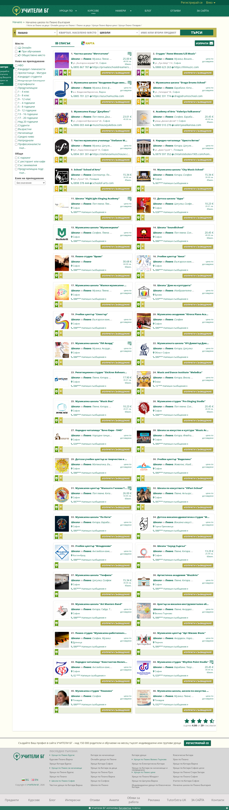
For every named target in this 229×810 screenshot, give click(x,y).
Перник (159, 642)
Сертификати (25, 84)
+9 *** (171, 385)
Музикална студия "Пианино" (94, 690)
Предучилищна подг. (29, 169)
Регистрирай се (192, 2)
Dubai (158, 381)
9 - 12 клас (23, 99)
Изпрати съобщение (116, 72)
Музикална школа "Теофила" (94, 575)
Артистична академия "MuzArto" (178, 575)
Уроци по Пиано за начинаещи (67, 768)
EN (34, 779)
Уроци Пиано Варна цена (104, 25)
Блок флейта (108, 87)
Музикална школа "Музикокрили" (97, 227)
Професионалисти (28, 144)
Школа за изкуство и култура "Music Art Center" (187, 430)
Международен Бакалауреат (30, 80)
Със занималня (26, 165)
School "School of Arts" (87, 169)
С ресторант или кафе (30, 161)
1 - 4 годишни (25, 103)
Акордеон (107, 348)
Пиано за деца (83, 25)
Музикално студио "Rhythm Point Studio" (183, 662)
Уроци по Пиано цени (144, 772)
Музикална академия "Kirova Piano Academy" (185, 314)
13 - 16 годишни (26, 114)
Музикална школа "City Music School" (180, 169)
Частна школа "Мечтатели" (91, 53)
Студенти (22, 125)
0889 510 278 (163, 125)
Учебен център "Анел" (171, 256)
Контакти (217, 800)
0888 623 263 (163, 67)
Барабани (179, 87)
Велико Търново (163, 613)
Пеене (105, 58)
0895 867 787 (81, 67)
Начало (17, 22)
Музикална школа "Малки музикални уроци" (104, 285)
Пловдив (178, 149)
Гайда (104, 609)
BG (25, 779)
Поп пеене (98, 116)
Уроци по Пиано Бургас (63, 755)
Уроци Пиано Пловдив (129, 25)
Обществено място (30, 55)
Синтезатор (98, 174)
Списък (62, 43)
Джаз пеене (111, 116)
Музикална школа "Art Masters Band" (98, 604)
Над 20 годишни (26, 121)
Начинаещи (24, 133)
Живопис (179, 464)
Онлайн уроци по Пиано (63, 25)
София (102, 62)
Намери (123, 10)
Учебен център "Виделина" (174, 459)
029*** (171, 298)
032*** (171, 704)
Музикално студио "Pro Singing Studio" (181, 401)
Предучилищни (26, 88)
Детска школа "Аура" (170, 198)
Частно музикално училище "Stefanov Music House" (106, 140)
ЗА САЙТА (203, 10)
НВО (19, 65)
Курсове (93, 12)
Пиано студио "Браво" (89, 256)
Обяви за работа (133, 800)
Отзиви (175, 10)
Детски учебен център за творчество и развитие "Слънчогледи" (115, 459)
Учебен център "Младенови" (93, 546)
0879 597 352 (163, 154)
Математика (99, 464)
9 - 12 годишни (25, 110)
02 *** (89, 675)
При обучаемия (28, 51)
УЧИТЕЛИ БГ (33, 784)
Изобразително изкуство (188, 290)
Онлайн (23, 47)
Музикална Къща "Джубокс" (92, 111)
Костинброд (79, 555)
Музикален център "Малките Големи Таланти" (105, 488)
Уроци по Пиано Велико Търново (150, 759)
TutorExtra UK (176, 800)
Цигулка (106, 145)
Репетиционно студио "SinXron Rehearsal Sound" (105, 372)
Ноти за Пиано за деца (38, 25)
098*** (89, 327)
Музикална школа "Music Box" (94, 401)
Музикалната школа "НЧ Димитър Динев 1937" (187, 343)
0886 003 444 (81, 125)
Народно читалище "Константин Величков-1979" (106, 662)
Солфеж (178, 116)
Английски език (100, 551)
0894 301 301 (81, 154)
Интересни (72, 800)
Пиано (87, 58)
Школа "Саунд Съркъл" (171, 546)
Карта (87, 43)
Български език (182, 261)
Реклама (154, 800)
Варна (102, 91)
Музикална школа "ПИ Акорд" (94, 343)
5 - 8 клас (22, 95)
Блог (148, 10)
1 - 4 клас (22, 91)
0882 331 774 (163, 96)
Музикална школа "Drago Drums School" (181, 82)
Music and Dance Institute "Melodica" (180, 372)
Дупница (77, 642)
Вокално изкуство (193, 58)
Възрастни (23, 129)
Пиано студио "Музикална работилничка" (102, 633)
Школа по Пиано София (63, 780)
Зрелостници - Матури (30, 72)
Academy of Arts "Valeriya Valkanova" (178, 111)
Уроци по (68, 10)
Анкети (114, 800)
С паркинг (23, 157)
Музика (96, 58)
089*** (89, 212)
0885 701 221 (81, 96)
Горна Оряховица (164, 526)
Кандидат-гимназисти (30, 69)
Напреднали (24, 140)
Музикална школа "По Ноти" (93, 517)
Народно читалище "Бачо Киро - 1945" (99, 430)
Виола (186, 377)
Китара (190, 87)
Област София (162, 352)
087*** (171, 183)
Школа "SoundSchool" (170, 227)
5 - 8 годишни (25, 106)
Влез (210, 2)
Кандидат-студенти (28, 76)
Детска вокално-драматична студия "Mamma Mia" (189, 517)
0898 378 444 (81, 183)
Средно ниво (24, 136)
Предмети (12, 800)
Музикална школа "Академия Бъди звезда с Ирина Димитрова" (114, 82)
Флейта (187, 435)
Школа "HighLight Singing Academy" (97, 198)
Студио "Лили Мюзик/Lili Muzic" (176, 53)
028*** (171, 212)
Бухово (158, 294)
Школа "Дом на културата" (174, 285)
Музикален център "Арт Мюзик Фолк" (181, 633)
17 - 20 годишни (26, 118)
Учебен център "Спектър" (91, 314)
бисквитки (125, 808)
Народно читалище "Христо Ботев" (178, 140)
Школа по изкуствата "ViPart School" (180, 488)
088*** (89, 241)
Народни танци (100, 435)
